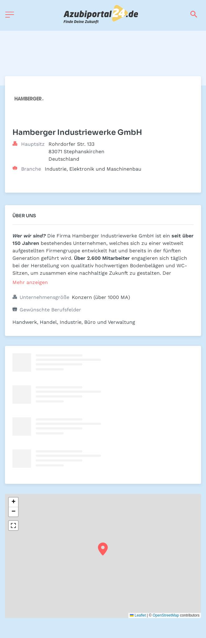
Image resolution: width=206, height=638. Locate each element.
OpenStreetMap (166, 615)
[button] (103, 549)
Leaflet (138, 615)
